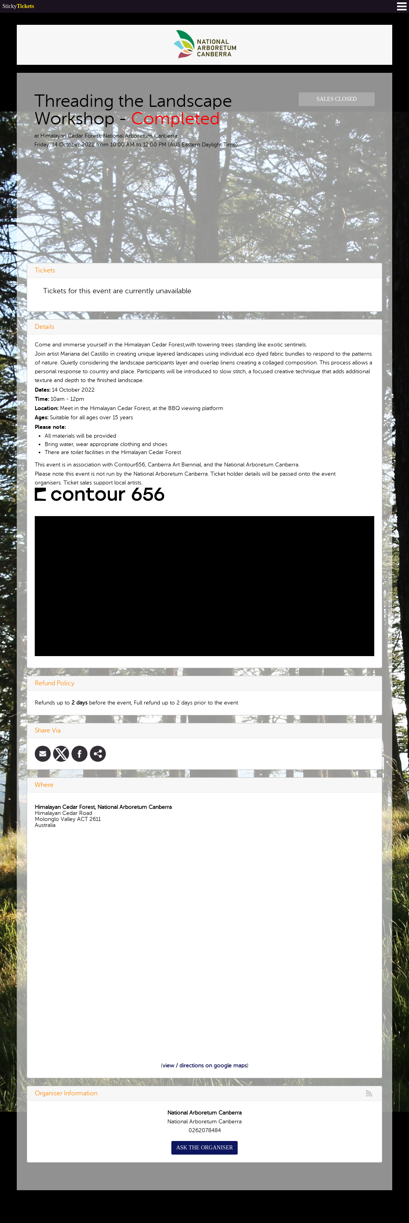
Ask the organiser (204, 1148)
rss (369, 1093)
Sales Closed (336, 99)
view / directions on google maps (205, 1066)
